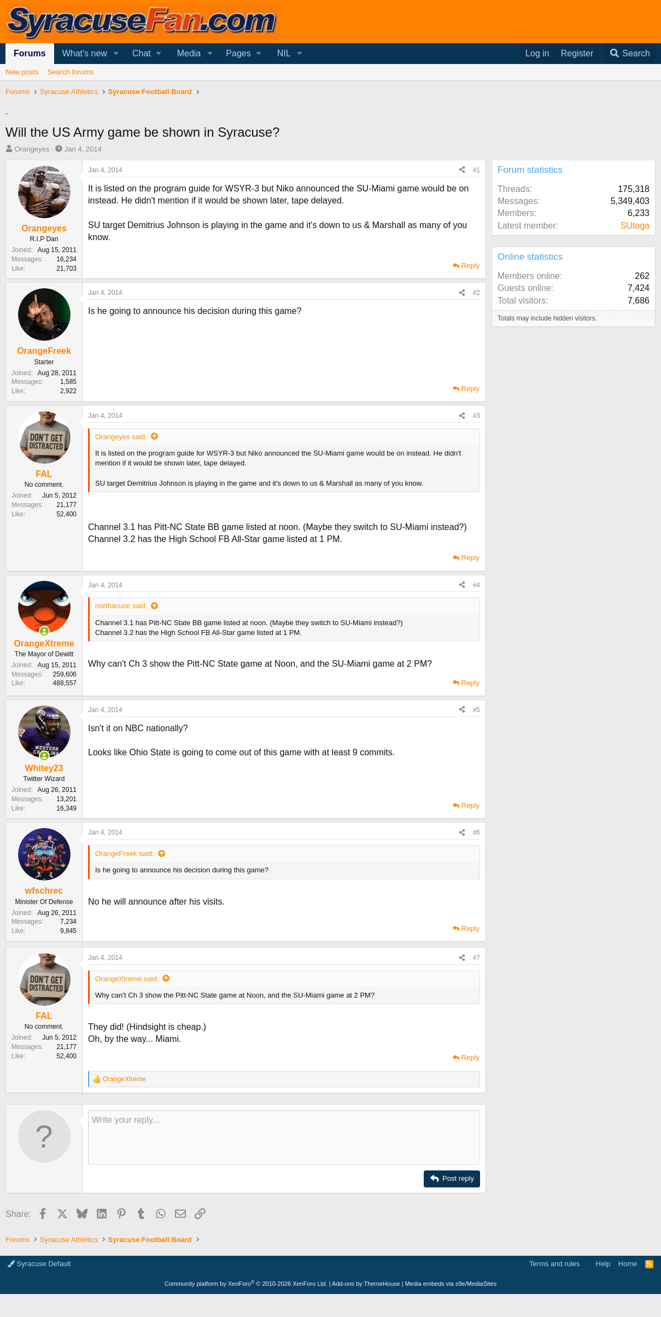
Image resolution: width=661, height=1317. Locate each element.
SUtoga (635, 225)
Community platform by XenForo (246, 1283)
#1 (476, 170)
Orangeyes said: (121, 437)
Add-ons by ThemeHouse (366, 1283)
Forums (30, 53)
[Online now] (44, 631)
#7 (476, 957)
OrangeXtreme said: (127, 979)
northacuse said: (121, 606)
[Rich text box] (284, 1137)
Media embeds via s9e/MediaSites (451, 1283)
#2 (476, 292)
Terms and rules (554, 1264)
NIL (284, 53)
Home (627, 1264)
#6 (476, 832)
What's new (84, 53)
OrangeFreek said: (124, 853)
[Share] (462, 170)
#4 (476, 585)
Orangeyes (32, 149)
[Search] (629, 53)
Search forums (71, 72)
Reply (470, 265)
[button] (116, 53)
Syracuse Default (39, 1264)
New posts (22, 72)
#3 (476, 415)
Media (189, 53)
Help (603, 1264)
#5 (476, 710)
